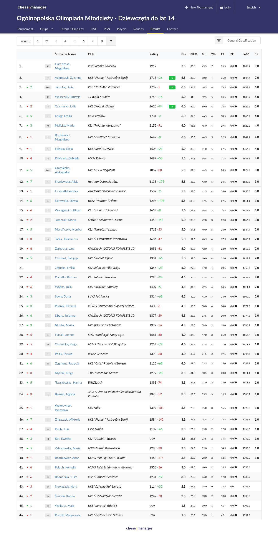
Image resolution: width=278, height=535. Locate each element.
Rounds (138, 29)
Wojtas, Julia (63, 287)
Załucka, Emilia (65, 267)
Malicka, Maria (64, 125)
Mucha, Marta (64, 325)
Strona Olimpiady (72, 29)
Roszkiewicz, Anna (67, 458)
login (225, 7)
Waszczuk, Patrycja (67, 97)
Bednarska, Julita (66, 477)
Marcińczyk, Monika (68, 229)
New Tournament (199, 7)
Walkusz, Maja (64, 505)
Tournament (25, 29)
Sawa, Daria (63, 296)
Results (155, 29)
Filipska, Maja (64, 148)
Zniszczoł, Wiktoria (67, 419)
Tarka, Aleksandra (66, 239)
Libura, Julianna (65, 315)
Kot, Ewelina (63, 438)
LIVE (94, 29)
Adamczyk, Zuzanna (68, 77)
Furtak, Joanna (64, 334)
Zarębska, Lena (64, 248)
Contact (172, 29)
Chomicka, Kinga (66, 344)
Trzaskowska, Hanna (68, 382)
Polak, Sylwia (63, 354)
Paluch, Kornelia (65, 467)
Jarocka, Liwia (64, 87)
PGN (107, 29)
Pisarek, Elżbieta (65, 306)
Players (121, 29)
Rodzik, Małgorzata (67, 515)
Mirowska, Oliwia (66, 200)
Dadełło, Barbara (66, 277)
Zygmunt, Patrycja (67, 363)
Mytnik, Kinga (64, 373)
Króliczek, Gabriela (67, 158)
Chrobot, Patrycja (66, 258)
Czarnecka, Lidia (65, 106)
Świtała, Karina (65, 496)
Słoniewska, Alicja (66, 181)
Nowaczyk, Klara (66, 486)
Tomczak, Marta (65, 220)
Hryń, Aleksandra (66, 191)
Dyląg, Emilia (63, 116)
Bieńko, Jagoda (65, 394)
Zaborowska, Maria (67, 448)
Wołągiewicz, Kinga (68, 210)
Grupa (47, 28)
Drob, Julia (62, 429)
